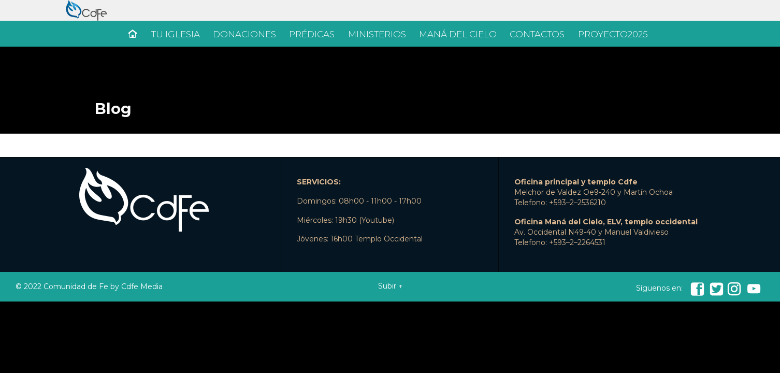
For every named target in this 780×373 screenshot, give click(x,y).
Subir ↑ (390, 286)
